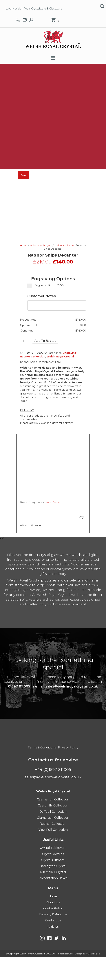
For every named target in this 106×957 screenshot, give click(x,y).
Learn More (52, 502)
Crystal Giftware (53, 860)
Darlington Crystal (53, 866)
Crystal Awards (53, 854)
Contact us (53, 920)
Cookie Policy (53, 908)
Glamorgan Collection (53, 817)
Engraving (69, 353)
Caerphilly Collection (53, 805)
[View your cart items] (55, 20)
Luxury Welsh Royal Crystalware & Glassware (33, 8)
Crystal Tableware (53, 848)
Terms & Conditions (42, 747)
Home (24, 245)
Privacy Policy (68, 747)
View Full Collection (53, 829)
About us (53, 902)
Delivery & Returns (53, 914)
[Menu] (53, 57)
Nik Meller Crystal (53, 872)
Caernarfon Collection (53, 799)
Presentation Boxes (53, 878)
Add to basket (45, 340)
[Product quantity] (24, 341)
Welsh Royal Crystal (40, 245)
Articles (53, 926)
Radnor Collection (64, 245)
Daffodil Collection (53, 811)
